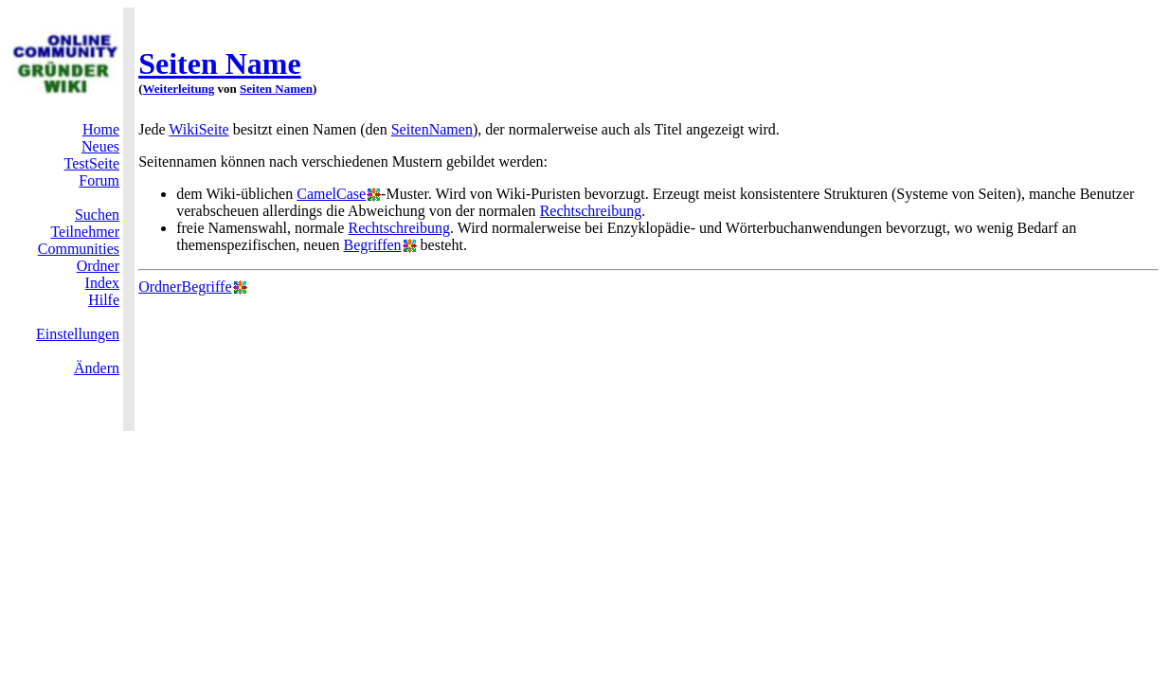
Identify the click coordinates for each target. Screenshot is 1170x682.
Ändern (96, 368)
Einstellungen (77, 334)
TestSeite (91, 163)
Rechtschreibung (591, 211)
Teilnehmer (84, 232)
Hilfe (103, 300)
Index (102, 283)
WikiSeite (198, 129)
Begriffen (373, 245)
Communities (78, 249)
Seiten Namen (276, 88)
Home (100, 129)
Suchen (97, 214)
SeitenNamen (432, 129)
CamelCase (331, 194)
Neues (100, 146)
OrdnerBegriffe (184, 286)
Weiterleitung (179, 88)
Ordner (98, 266)
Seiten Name (219, 63)
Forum (99, 180)
